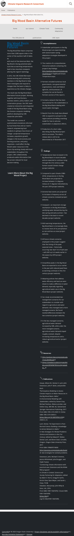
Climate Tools (44, 29)
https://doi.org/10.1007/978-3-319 (52, 417)
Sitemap (29, 534)
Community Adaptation (59, 30)
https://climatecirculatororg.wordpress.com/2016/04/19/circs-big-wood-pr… (55, 365)
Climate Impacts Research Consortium (26, 4)
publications (37, 38)
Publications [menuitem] (11, 10)
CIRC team (55, 38)
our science (30, 29)
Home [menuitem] (3, 10)
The (18, 38)
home (15, 29)
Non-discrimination (13, 534)
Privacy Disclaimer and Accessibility (52, 532)
